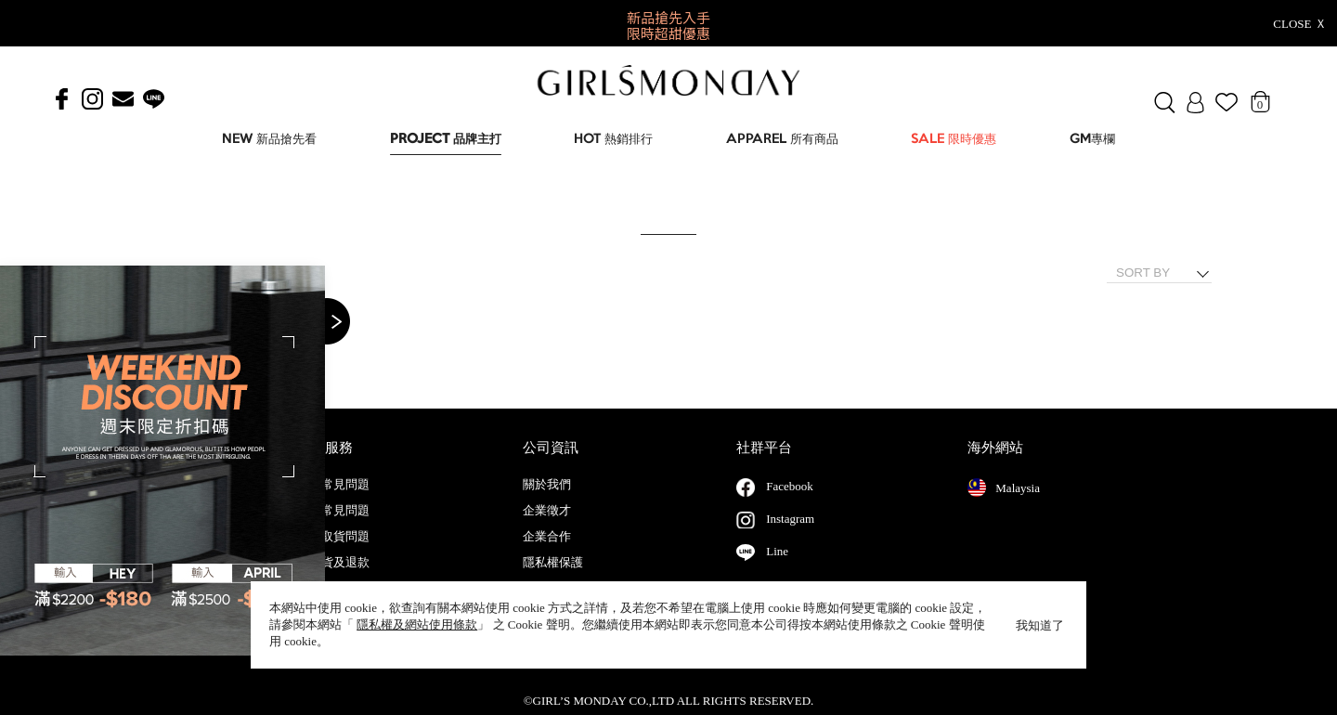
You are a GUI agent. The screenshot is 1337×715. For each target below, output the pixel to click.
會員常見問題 (333, 503)
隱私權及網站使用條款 (417, 624)
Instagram (790, 537)
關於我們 (547, 503)
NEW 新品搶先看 (269, 140)
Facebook (789, 505)
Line (777, 570)
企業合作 (547, 555)
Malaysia (1003, 506)
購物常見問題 (333, 529)
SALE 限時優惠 (953, 140)
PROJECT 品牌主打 (445, 140)
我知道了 (1040, 625)
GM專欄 (1092, 140)
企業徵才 (547, 529)
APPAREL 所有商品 (782, 140)
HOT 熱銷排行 (613, 140)
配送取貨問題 (333, 555)
